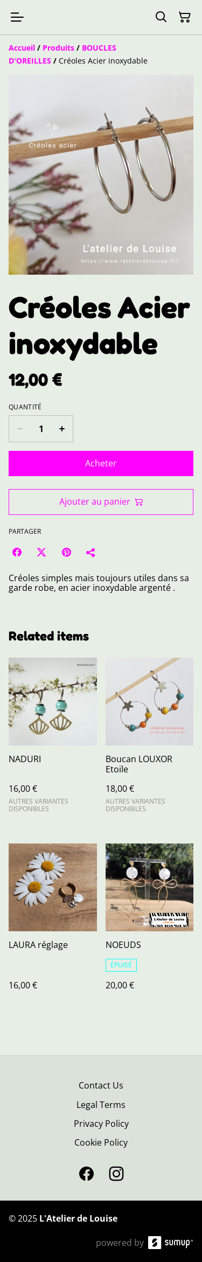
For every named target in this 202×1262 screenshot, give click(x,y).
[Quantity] (41, 428)
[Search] (161, 17)
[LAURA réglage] (53, 927)
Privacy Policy (101, 1123)
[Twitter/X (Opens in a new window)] (41, 552)
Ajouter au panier (101, 501)
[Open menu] (17, 17)
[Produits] (58, 48)
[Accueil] (22, 48)
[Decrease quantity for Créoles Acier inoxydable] (20, 428)
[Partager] (91, 552)
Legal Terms (101, 1105)
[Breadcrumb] (101, 54)
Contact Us (101, 1085)
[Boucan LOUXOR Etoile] (150, 740)
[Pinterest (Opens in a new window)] (66, 552)
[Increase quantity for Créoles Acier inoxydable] (62, 428)
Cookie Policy (101, 1142)
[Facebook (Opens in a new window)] (17, 552)
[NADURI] (53, 740)
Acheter (101, 463)
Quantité (25, 407)
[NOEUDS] (150, 927)
